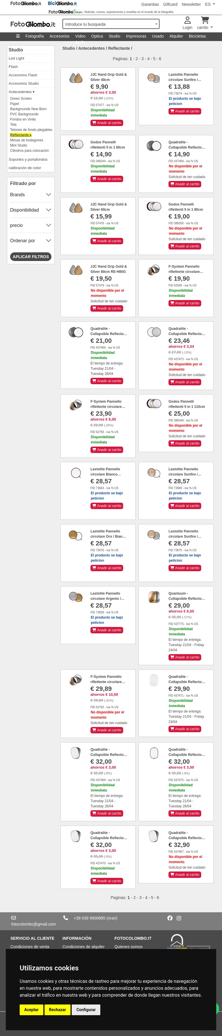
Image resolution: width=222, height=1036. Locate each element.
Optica (97, 36)
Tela (13, 125)
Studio (114, 36)
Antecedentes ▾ (22, 92)
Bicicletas (197, 36)
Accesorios (59, 36)
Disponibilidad (24, 210)
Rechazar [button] (57, 1009)
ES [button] (208, 4)
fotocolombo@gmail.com (33, 924)
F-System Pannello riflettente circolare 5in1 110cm (106, 682)
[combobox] (111, 24)
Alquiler (176, 36)
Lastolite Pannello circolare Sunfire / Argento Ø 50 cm (183, 536)
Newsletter (191, 4)
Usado (158, 36)
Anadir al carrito (106, 123)
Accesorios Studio (24, 83)
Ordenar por (22, 240)
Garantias (150, 4)
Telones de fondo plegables (31, 130)
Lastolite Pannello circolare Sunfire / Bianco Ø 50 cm (183, 474)
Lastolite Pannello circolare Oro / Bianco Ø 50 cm (108, 536)
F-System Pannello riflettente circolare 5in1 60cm (184, 271)
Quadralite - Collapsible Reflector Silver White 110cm (107, 334)
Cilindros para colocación (29, 151)
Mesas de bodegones (26, 140)
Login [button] (187, 23)
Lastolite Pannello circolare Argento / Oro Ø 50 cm (105, 598)
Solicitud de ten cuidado (187, 177)
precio (16, 225)
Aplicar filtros (31, 256)
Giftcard (170, 4)
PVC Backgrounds (24, 114)
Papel (14, 104)
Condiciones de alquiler (83, 946)
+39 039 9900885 (89, 918)
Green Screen (21, 99)
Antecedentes (91, 48)
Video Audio (80, 37)
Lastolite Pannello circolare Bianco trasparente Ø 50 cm (107, 474)
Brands (17, 194)
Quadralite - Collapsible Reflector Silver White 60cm (186, 147)
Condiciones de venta (29, 946)
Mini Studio (18, 145)
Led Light (16, 58)
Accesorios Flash (23, 75)
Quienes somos (128, 946)
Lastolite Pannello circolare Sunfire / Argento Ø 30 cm (183, 80)
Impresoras (136, 36)
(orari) (111, 918)
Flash (13, 66)
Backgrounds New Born (28, 109)
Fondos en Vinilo (23, 119)
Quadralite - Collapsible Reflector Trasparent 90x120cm (186, 682)
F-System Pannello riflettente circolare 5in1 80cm (106, 406)
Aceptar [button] (31, 1009)
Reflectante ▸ (21, 135)
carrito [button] (203, 23)
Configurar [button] (86, 1009)
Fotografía (34, 36)
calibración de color (25, 168)
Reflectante (119, 48)
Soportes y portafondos (28, 159)
